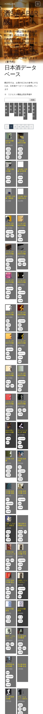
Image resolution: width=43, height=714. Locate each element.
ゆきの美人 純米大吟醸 (10, 431)
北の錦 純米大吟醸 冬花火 (22, 666)
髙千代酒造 (9, 669)
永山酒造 (20, 174)
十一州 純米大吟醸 (10, 698)
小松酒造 (20, 528)
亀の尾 (8, 382)
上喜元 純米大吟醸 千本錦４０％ (22, 554)
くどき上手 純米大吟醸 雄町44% (22, 404)
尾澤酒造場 (21, 701)
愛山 (7, 321)
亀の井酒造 (9, 228)
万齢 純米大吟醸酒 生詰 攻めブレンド (22, 525)
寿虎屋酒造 (9, 556)
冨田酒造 (8, 463)
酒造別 (15, 109)
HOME (7, 4)
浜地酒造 (8, 613)
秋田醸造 (8, 435)
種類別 (20, 109)
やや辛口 (8, 467)
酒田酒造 (20, 556)
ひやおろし (21, 353)
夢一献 (8, 617)
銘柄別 (6, 109)
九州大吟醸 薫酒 (10, 610)
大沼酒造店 (9, 640)
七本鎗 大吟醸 (10, 460)
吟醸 (7, 236)
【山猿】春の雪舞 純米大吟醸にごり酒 (22, 198)
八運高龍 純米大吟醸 (10, 665)
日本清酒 (8, 701)
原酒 (12, 560)
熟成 (12, 588)
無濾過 (20, 644)
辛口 (19, 467)
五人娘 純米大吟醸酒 (22, 637)
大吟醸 (8, 153)
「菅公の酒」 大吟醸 (10, 170)
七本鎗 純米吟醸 (22, 460)
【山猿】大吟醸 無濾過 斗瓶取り (10, 198)
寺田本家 (20, 640)
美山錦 (8, 532)
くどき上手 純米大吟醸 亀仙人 (10, 375)
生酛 (19, 648)
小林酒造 (20, 669)
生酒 (19, 288)
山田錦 (8, 149)
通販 (13, 4)
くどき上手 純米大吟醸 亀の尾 (10, 282)
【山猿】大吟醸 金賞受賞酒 (22, 171)
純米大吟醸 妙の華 (10, 142)
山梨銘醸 (8, 528)
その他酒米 (9, 232)
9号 (25, 532)
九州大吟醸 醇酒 (22, 610)
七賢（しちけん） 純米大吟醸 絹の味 (10, 525)
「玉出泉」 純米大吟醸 (22, 142)
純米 (7, 157)
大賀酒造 (20, 145)
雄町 (19, 349)
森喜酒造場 (9, 145)
